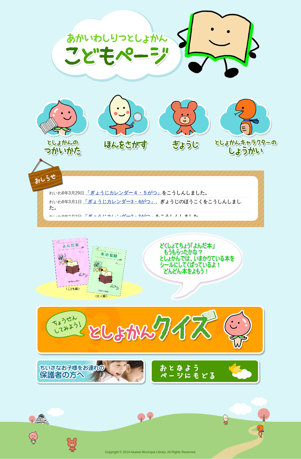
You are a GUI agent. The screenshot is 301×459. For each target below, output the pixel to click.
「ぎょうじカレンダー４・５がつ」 (123, 193)
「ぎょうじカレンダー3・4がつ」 (119, 201)
